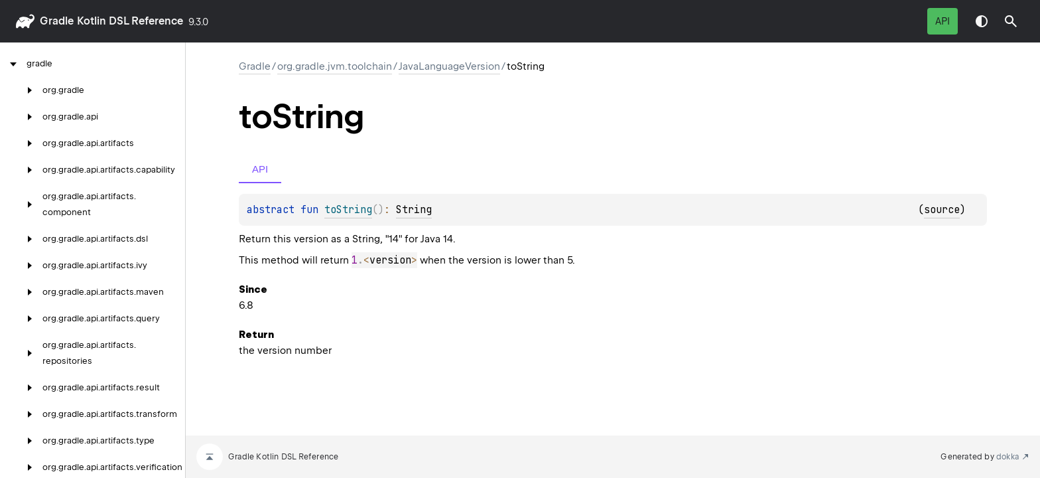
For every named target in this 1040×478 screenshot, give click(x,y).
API (942, 21)
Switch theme (981, 21)
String (414, 209)
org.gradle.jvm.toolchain (334, 66)
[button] (1011, 21)
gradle (57, 21)
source (942, 209)
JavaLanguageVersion (449, 66)
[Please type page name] (1011, 21)
